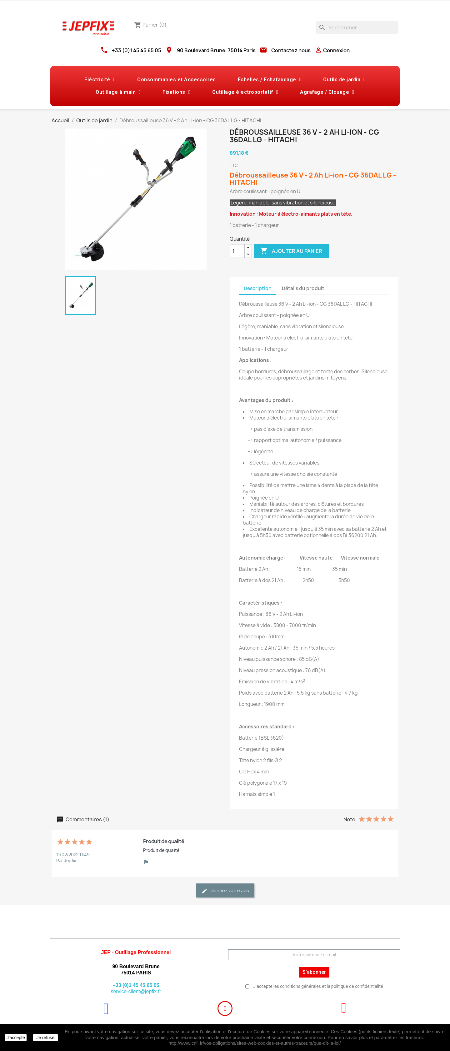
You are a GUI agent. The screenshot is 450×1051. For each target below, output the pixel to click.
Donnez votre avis (225, 891)
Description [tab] (258, 288)
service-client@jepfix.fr (136, 991)
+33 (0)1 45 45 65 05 (136, 50)
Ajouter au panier (291, 251)
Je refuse (45, 1037)
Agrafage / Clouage (327, 92)
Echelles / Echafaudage (269, 79)
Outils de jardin (344, 79)
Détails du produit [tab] (303, 288)
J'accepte (16, 1037)
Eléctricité (99, 79)
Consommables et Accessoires (176, 80)
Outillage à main (118, 92)
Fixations (176, 92)
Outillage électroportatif (245, 92)
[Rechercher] (357, 27)
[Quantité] (237, 251)
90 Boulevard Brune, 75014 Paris (216, 50)
